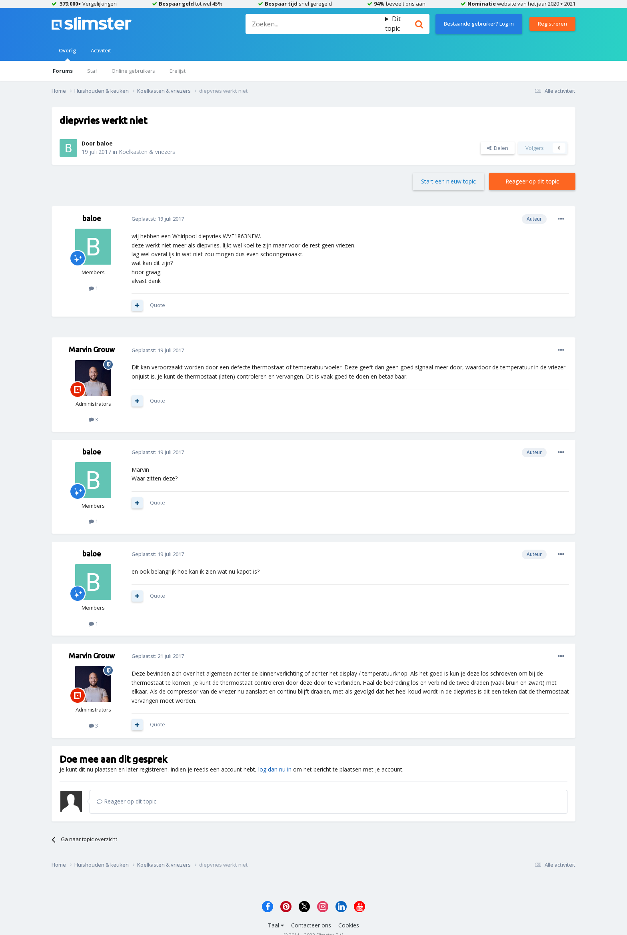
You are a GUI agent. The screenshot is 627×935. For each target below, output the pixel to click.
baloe (105, 143)
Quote (157, 305)
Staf (92, 70)
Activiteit (101, 50)
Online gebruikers (133, 70)
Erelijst (178, 70)
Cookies (348, 925)
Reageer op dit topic (532, 181)
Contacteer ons (311, 925)
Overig (67, 54)
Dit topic (393, 23)
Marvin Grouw (92, 349)
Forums (63, 70)
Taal (276, 925)
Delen (497, 148)
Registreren (552, 23)
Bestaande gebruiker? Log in (479, 23)
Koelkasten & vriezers (147, 152)
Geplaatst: (158, 218)
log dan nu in (275, 769)
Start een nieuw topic (448, 181)
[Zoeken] (315, 24)
